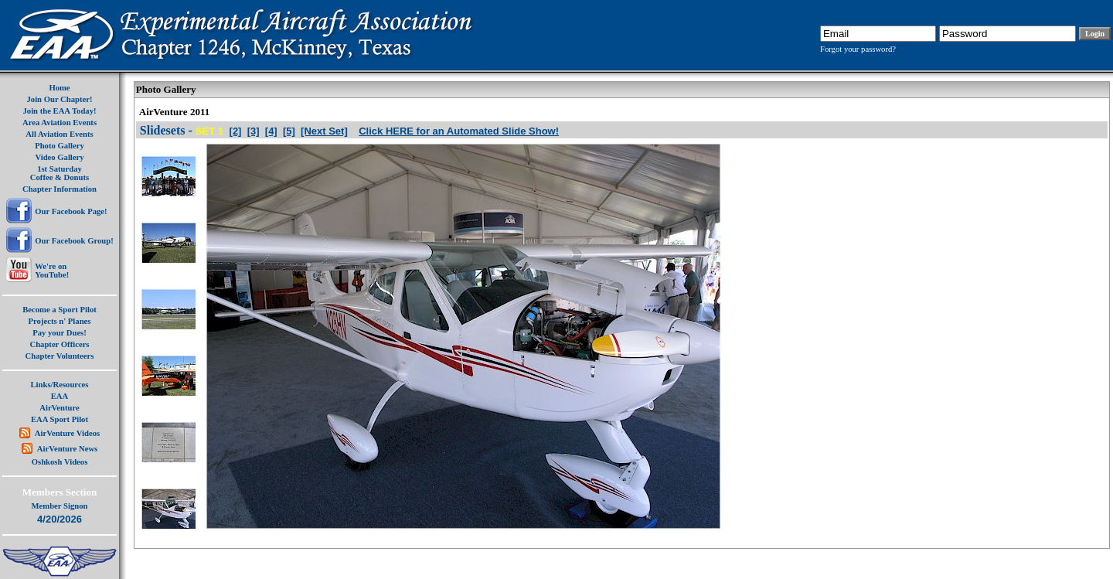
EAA (60, 396)
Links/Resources (60, 384)
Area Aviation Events (59, 122)
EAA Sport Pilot (59, 419)
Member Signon (60, 506)
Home (59, 87)
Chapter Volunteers (60, 356)
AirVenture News (67, 448)
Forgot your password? (858, 49)
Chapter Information (59, 189)
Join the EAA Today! (59, 111)
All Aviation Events (59, 134)
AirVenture (59, 408)
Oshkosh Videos (60, 462)
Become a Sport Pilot (59, 309)
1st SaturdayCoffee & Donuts (59, 173)
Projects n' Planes (60, 321)
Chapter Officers (59, 344)
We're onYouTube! (52, 270)
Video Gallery (59, 157)
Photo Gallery (59, 145)
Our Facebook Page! (71, 211)
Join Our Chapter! (59, 99)
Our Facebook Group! (74, 241)
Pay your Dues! (59, 333)
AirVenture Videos (67, 433)
